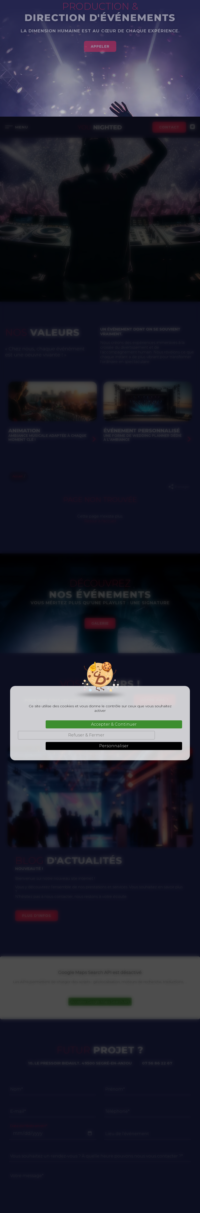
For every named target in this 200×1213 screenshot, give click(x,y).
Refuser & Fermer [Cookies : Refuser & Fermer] (86, 618)
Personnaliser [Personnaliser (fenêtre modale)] (114, 629)
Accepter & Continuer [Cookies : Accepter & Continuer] (114, 607)
